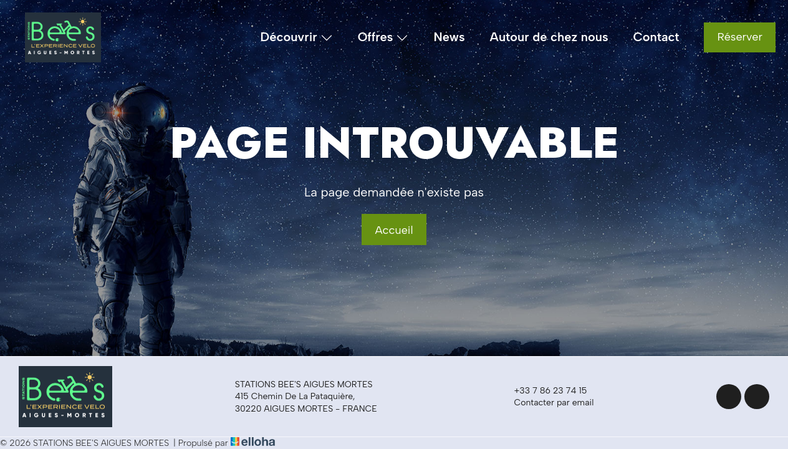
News (448, 37)
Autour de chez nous (549, 37)
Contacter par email (546, 402)
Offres (383, 37)
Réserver (739, 37)
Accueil (394, 230)
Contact (656, 37)
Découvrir (297, 37)
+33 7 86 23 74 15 (543, 390)
